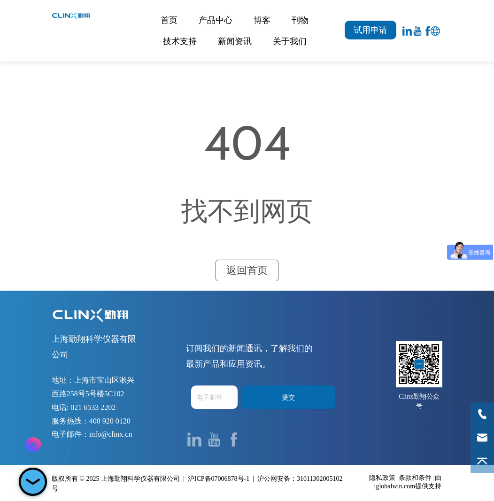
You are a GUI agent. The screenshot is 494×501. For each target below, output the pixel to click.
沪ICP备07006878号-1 (218, 478)
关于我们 (290, 41)
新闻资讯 (235, 41)
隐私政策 (382, 477)
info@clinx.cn (110, 434)
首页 (169, 20)
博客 (262, 20)
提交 (288, 397)
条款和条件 (415, 477)
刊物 (300, 20)
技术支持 (180, 41)
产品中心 (215, 20)
